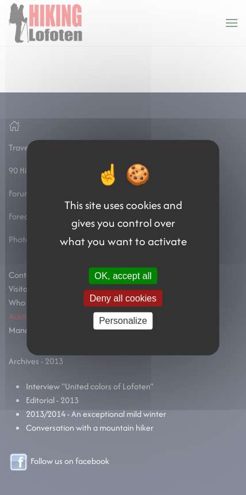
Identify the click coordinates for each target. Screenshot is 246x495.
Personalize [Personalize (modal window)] (123, 321)
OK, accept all (123, 276)
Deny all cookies (123, 298)
